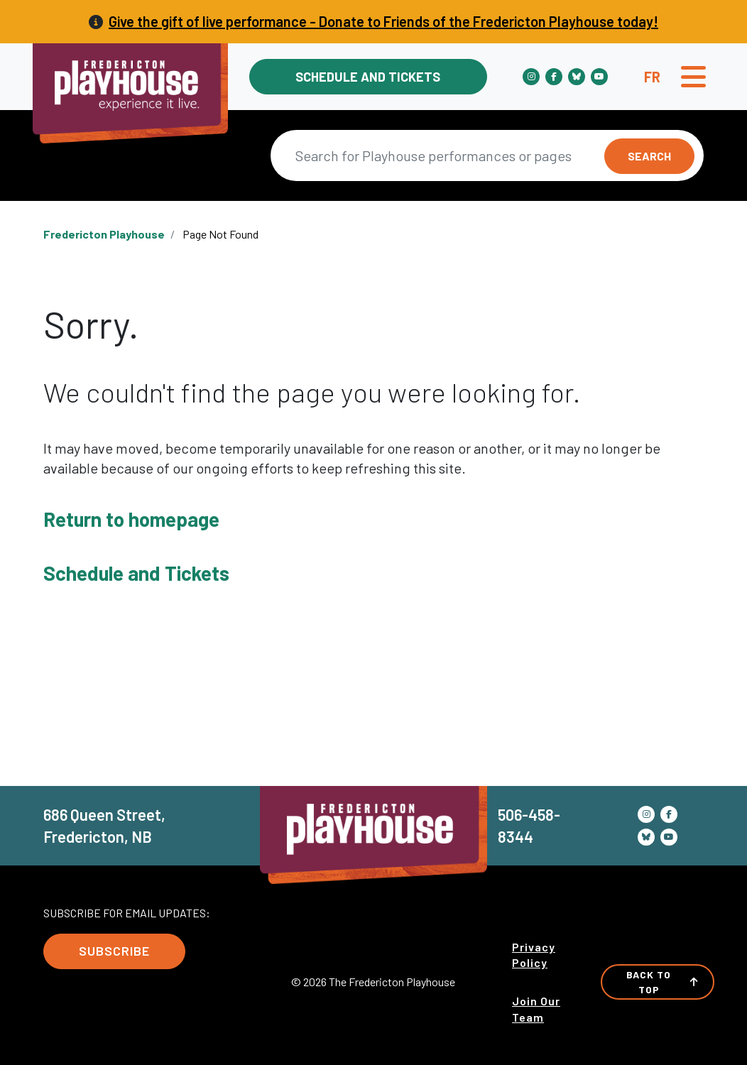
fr (652, 76)
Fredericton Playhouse (104, 234)
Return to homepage (131, 519)
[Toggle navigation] (693, 77)
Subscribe (114, 950)
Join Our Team (536, 1008)
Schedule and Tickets (367, 76)
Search (649, 156)
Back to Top (662, 981)
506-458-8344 (529, 825)
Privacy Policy (533, 954)
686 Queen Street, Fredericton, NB (104, 825)
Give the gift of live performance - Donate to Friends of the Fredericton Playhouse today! (383, 21)
